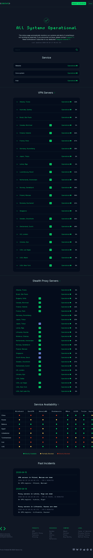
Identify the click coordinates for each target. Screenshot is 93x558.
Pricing (35, 537)
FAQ (50, 533)
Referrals (53, 539)
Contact (66, 533)
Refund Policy (83, 537)
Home (90, 3)
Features (35, 535)
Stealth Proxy (37, 533)
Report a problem (78, 3)
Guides (51, 531)
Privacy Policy (84, 533)
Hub (50, 537)
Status (51, 535)
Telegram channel (62, 39)
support (69, 37)
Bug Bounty (67, 537)
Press (65, 535)
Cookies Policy (84, 535)
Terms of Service (84, 531)
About (65, 531)
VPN (33, 531)
